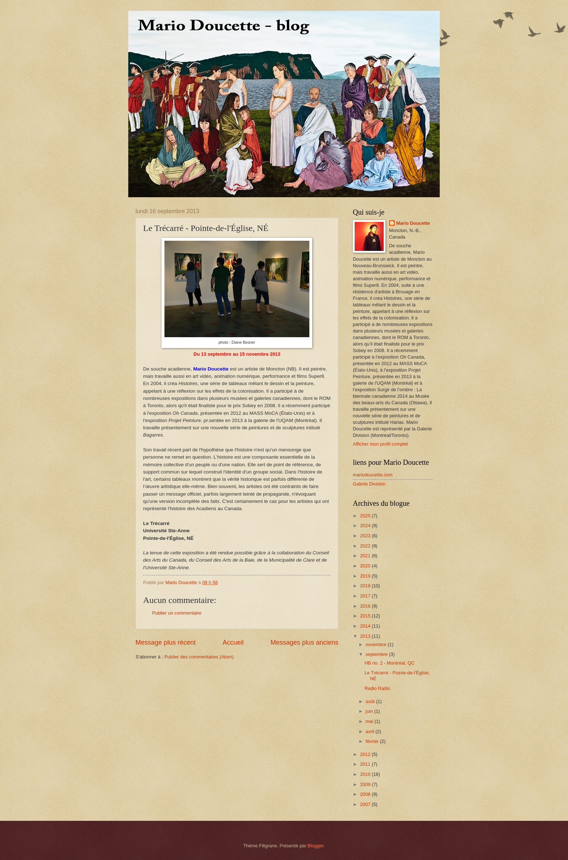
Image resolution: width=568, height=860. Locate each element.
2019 (366, 576)
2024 (366, 525)
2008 (366, 794)
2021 (366, 555)
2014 (366, 626)
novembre (377, 644)
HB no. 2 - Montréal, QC (389, 663)
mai (370, 721)
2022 (366, 546)
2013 (366, 636)
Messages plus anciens (304, 642)
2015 (366, 616)
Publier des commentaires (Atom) (199, 657)
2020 (366, 565)
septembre (377, 654)
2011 (366, 764)
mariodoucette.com (373, 474)
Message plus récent (165, 642)
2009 (366, 784)
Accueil (232, 642)
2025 (366, 515)
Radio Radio (377, 688)
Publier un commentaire (176, 613)
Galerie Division (369, 484)
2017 (366, 596)
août (371, 701)
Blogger (315, 845)
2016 (366, 606)
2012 (366, 754)
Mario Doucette (413, 223)
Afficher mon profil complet (380, 444)
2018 (366, 585)
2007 (366, 804)
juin (370, 711)
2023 (366, 535)
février (373, 741)
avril (370, 731)
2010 (366, 774)
